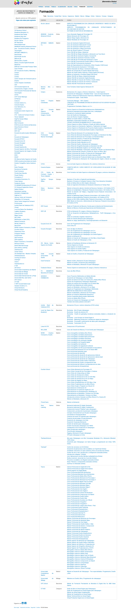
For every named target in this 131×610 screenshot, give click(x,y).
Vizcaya (104, 16)
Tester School (19, 251)
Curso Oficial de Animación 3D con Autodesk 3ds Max (83, 133)
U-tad (16, 266)
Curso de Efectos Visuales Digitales (77, 117)
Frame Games (19, 181)
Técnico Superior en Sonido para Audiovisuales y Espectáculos (85, 130)
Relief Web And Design (21, 245)
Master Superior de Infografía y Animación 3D (80, 546)
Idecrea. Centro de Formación (23, 197)
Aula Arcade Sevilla (20, 56)
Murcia (82, 16)
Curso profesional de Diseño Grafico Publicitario (81, 360)
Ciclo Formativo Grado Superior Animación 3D (80, 87)
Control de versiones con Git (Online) (77, 447)
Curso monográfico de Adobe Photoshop (79, 338)
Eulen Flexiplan (19, 167)
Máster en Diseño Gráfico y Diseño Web (78, 119)
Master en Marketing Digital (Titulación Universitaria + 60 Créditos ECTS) (88, 195)
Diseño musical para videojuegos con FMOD (80, 426)
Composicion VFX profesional (76, 326)
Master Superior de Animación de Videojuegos (80, 540)
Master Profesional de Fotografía (77, 527)
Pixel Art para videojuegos (74, 431)
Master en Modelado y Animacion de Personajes (81, 292)
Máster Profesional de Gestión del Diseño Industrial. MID (84, 155)
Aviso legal (16, 607)
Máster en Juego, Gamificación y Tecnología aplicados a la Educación (87, 220)
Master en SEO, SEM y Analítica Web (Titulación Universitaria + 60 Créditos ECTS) (91, 199)
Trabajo (53, 6)
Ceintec (17, 74)
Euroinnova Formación (21, 169)
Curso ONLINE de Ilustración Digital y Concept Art (81, 56)
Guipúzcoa (71, 16)
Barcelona (50, 16)
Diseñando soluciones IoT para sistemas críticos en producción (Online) (88, 450)
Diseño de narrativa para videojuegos (78, 424)
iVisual (16, 207)
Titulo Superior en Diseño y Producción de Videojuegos (83, 250)
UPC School (18, 280)
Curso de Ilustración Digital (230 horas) (78, 43)
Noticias (47, 6)
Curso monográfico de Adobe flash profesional (80, 336)
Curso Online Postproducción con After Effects (80, 384)
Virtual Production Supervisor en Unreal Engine (80, 598)
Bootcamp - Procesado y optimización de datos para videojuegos (86, 321)
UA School (18, 268)
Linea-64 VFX (18, 213)
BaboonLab (18, 58)
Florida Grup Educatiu (21, 173)
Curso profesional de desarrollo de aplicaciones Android (83, 355)
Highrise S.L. (18, 195)
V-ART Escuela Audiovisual (22, 284)
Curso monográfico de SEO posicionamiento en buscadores (84, 348)
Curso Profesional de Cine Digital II (77, 491)
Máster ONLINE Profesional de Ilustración (79, 83)
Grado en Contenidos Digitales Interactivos (79, 217)
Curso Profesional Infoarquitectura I (77, 509)
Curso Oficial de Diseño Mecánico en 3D (79, 142)
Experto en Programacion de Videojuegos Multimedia (82, 289)
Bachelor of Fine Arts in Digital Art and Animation (81, 179)
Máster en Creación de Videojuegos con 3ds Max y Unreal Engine (86, 238)
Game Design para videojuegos (76, 429)
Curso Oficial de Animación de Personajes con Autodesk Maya (85, 137)
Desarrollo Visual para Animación (76, 422)
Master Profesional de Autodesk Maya (78, 520)
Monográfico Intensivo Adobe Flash (77, 553)
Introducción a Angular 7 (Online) (76, 454)
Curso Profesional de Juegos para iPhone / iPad (81, 505)
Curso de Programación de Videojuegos (78, 224)
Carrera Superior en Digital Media (76, 470)
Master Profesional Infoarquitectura (77, 539)
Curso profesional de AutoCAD (76, 353)
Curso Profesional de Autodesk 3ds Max (79, 483)
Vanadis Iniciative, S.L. (21, 286)
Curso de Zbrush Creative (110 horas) (78, 50)
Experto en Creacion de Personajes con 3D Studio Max (83, 283)
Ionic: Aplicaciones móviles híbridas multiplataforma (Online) (84, 456)
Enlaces (70, 6)
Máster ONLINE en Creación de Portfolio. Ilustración (82, 82)
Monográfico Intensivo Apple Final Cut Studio (80, 555)
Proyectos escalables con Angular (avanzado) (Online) (83, 460)
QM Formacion (19, 237)
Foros (75, 6)
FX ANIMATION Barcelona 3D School (25, 185)
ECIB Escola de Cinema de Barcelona (25, 125)
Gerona (64, 16)
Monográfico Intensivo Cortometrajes (78, 563)
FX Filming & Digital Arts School (24, 187)
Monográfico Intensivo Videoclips (77, 566)
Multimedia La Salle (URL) (22, 219)
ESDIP (16, 157)
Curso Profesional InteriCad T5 (76, 513)
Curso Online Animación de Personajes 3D (79, 369)
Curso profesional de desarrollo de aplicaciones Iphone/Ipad (85, 357)
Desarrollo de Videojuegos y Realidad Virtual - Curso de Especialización (88, 94)
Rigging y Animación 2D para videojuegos (79, 433)
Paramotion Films (20, 231)
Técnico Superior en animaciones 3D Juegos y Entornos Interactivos (87, 268)
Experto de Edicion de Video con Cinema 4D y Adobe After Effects (86, 280)
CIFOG (16, 95)
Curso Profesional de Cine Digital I (77, 489)
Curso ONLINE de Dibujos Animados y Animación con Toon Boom (86, 54)
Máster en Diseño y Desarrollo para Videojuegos (81, 262)
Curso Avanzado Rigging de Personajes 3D (79, 34)
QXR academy (19, 239)
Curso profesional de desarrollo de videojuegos (81, 359)
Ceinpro (17, 72)
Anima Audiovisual (20, 44)
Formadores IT (19, 177)
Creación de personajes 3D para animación (79, 418)
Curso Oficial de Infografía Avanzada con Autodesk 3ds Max (84, 146)
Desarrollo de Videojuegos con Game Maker (80, 278)
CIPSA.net (17, 99)
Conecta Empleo (19, 105)
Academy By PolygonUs (22, 38)
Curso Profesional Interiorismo (76, 515)
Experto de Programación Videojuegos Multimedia (81, 281)
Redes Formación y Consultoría (24, 241)
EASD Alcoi (18, 121)
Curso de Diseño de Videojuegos (76, 115)
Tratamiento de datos (25, 607)
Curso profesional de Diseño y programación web (81, 362)
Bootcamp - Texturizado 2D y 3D (76, 323)
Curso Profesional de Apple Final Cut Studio (80, 481)
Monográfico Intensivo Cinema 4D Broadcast (80, 559)
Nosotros (90, 6)
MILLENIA (18, 217)
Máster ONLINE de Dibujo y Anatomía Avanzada (81, 76)
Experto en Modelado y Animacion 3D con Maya (81, 287)
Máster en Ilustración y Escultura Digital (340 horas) (82, 74)
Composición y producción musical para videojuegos (82, 411)
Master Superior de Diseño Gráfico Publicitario (80, 542)
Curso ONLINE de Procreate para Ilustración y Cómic (82, 59)
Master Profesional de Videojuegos (77, 531)
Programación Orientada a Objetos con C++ (79, 106)
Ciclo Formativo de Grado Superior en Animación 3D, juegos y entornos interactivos (91, 172)
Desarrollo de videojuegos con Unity (77, 420)
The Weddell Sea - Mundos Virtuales (25, 253)
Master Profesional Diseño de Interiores (79, 535)
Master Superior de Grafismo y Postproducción (81, 544)
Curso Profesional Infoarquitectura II (77, 511)
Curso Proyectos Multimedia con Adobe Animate (81, 276)
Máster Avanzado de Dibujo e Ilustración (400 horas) (82, 69)
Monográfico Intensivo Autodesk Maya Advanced (81, 557)
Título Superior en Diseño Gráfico (76, 248)
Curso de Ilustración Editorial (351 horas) (79, 45)
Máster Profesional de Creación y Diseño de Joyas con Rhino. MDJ (86, 151)
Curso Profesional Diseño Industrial (77, 507)
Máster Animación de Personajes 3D (77, 36)
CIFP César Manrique (21, 97)
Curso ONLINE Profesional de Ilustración (79, 63)
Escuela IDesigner (20, 143)
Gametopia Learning (20, 191)
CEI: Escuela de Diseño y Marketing (25, 70)
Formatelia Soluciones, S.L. (22, 179)
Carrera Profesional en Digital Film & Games (80, 469)
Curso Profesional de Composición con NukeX (80, 494)
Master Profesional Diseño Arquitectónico (79, 533)
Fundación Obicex (20, 183)
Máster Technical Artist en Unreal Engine (79, 596)
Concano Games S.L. (20, 103)
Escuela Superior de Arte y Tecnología (26, 149)
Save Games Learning (21, 247)
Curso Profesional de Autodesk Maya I (78, 485)
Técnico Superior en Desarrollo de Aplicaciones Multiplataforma (85, 109)
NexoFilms (18, 225)
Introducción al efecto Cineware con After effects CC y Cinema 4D (86, 397)
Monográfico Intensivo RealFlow (76, 564)
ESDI (16, 155)
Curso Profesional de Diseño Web (77, 498)
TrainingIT (17, 259)
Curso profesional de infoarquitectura (78, 366)
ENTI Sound (18, 129)
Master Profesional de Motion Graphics (78, 529)
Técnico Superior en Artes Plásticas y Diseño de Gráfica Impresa (86, 124)
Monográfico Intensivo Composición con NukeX (81, 561)
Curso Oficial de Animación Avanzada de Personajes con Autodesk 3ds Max (89, 135)
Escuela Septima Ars (21, 147)
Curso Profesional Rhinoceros (76, 516)
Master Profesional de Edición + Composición (80, 526)
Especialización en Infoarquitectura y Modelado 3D (82, 391)
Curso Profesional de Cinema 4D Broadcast (79, 492)
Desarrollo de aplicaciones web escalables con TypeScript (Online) (86, 449)
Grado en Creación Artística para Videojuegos (80, 218)
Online (92, 16)
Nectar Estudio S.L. (20, 223)
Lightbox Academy (20, 211)
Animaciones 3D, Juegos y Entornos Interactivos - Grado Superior (86, 92)
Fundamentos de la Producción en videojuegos (80, 427)
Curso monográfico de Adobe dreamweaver (79, 335)
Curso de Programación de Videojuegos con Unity (81, 232)
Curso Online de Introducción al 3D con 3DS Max (81, 377)
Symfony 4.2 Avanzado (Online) (76, 463)
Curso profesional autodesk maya (77, 351)
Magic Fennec (19, 215)
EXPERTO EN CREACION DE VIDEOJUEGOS (80, 285)
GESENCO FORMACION (21, 193)
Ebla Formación (19, 123)
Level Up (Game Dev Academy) (24, 209)
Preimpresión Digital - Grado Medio (77, 97)
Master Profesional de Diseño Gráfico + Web (80, 524)
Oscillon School (19, 229)
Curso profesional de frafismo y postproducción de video (84, 364)
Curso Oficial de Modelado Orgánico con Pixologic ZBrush (84, 148)
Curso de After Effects (73, 271)
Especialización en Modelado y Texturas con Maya (82, 395)
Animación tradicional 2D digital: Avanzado (79, 405)
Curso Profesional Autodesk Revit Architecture (80, 474)
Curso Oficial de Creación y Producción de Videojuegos (83, 138)
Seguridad (33, 607)
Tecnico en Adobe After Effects (76, 298)
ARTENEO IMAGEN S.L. (21, 52)
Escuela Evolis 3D (20, 141)
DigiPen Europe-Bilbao (21, 119)
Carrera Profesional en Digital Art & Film (78, 467)
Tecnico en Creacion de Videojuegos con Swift (80, 300)
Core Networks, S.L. (20, 107)
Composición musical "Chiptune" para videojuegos (81, 409)
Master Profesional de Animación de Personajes (81, 518)
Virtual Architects (19, 288)
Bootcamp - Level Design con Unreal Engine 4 (80, 317)
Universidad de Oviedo (21, 274)
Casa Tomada (18, 68)
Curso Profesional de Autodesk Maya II (78, 487)
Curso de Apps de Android (74, 229)
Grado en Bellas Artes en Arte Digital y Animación (81, 183)
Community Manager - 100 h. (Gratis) (77, 101)
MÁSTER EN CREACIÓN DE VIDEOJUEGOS (79, 291)
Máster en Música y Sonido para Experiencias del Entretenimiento (86, 208)
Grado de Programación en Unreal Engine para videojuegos (84, 590)
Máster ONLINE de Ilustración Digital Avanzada (81, 78)
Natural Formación (20, 221)
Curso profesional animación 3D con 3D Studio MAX (82, 349)
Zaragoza (110, 16)
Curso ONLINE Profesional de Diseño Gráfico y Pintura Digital (85, 61)
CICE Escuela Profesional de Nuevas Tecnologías (47, 135)
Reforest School (19, 243)
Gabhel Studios (19, 189)
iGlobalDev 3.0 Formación (22, 199)
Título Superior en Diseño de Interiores (78, 247)
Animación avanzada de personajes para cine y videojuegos (84, 111)
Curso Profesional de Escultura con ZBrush (79, 500)
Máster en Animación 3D (74, 236)
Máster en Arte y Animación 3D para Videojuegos (81, 261)
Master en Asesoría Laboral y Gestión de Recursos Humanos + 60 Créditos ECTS (91, 188)
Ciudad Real (57, 16)
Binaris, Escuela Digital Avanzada (24, 62)
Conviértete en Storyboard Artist (76, 414)
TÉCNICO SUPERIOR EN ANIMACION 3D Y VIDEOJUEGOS (84, 122)
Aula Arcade (18, 54)
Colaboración (62, 6)
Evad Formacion (19, 171)
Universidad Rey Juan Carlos (23, 278)
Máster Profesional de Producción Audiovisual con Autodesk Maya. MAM (88, 157)
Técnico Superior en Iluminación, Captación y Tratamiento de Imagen (87, 126)
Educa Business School (21, 127)
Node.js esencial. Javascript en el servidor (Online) (82, 458)
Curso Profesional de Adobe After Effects (79, 476)
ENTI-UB (17, 131)
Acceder (115, 3)
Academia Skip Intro (20, 36)
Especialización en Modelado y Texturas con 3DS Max (83, 393)
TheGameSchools (20, 255)
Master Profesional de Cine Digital (77, 522)
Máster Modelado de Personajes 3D (77, 40)
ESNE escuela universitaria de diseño (25, 161)
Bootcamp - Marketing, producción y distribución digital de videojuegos (88, 319)
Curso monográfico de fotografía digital (78, 342)
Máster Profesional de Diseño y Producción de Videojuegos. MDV (86, 153)
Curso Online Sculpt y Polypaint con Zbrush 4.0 (80, 386)
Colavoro (17, 101)
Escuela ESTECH (19, 139)
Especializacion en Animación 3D (76, 388)
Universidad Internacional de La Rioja (25, 276)
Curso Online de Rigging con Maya (77, 380)
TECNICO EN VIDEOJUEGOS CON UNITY (79, 302)
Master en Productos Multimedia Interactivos (80, 294)
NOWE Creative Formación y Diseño (25, 227)
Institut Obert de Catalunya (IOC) (24, 205)
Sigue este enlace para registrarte (26, 20)
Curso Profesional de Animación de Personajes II (81, 480)
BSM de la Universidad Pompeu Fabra (26, 66)
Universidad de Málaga (21, 272)
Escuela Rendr (19, 145)
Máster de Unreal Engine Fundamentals (78, 592)
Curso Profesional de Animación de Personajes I (81, 478)
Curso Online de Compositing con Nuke (78, 373)
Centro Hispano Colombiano (23, 83)
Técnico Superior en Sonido (75, 245)
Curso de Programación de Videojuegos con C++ (81, 230)
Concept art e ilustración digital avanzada (79, 113)
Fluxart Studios (19, 175)
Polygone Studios (20, 233)
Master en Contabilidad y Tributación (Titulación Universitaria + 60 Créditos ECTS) (90, 190)
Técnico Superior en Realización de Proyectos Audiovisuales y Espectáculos (89, 128)
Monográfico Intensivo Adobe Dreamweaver (80, 551)
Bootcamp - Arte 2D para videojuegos (78, 310)
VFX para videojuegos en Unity (76, 435)
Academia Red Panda (21, 34)
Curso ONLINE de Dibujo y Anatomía (77, 52)
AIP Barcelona (19, 42)
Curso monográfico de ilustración (76, 344)
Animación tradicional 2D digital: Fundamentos (80, 407)
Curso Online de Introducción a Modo (78, 375)
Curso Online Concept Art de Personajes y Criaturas (82, 371)
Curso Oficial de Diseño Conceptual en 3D (79, 140)
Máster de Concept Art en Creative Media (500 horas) (82, 70)
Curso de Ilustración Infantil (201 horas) (78, 47)
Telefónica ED (19, 249)
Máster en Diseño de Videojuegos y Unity (79, 240)
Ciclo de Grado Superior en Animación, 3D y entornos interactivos (86, 164)
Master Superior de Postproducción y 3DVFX (80, 548)
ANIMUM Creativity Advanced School (25, 46)
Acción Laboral (19, 40)
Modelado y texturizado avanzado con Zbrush (80, 120)
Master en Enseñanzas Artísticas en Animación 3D (81, 243)
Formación (82, 6)
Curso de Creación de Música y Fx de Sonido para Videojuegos (85, 330)
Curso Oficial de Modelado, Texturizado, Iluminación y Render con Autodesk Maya (91, 149)
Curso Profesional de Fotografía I (77, 502)
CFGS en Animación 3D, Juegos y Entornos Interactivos (83, 211)
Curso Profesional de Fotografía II (77, 504)
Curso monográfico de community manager (79, 340)
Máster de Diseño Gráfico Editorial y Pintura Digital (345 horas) (85, 72)
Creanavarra (18, 109)
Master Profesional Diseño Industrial (78, 537)
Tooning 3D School (20, 257)
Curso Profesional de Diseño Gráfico (77, 496)
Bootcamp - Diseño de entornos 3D (77, 312)
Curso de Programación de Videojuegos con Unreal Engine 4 (84, 234)
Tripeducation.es (19, 263)
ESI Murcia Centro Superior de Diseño (26, 159)
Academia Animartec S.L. (22, 32)
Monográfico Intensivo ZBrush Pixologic (79, 568)
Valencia (98, 16)
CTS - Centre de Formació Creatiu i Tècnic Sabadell (47, 174)
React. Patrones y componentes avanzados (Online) (82, 462)
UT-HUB (17, 282)
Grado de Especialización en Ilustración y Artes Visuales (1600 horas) (87, 65)
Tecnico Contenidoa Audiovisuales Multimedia (80, 296)
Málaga (87, 16)
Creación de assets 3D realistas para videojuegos (81, 416)
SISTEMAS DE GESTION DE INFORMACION (80, 31)
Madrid (77, 16)
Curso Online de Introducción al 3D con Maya (80, 378)
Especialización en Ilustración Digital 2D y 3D (80, 389)
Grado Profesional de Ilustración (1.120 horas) (80, 67)
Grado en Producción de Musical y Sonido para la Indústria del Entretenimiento (90, 206)
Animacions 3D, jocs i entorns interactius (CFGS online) (83, 305)
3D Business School (20, 30)
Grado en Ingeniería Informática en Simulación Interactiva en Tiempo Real (88, 185)
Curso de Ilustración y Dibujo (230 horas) (79, 48)
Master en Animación (73, 402)
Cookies (38, 607)
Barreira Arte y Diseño (21, 60)
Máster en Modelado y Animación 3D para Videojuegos (83, 264)
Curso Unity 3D (71, 225)
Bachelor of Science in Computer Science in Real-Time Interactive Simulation (89, 181)
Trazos (17, 261)
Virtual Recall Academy (21, 290)
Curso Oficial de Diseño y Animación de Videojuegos (82, 144)
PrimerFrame (18, 235)
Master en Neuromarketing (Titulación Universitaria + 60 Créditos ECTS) (88, 197)
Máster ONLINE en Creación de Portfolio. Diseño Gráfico (83, 80)
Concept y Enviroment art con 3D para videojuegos (81, 413)
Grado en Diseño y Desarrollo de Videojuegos (80, 254)
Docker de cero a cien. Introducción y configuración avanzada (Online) (87, 452)
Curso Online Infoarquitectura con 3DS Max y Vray (81, 382)
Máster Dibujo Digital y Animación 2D (78, 38)
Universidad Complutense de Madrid (25, 270)
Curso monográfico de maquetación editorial (80, 346)
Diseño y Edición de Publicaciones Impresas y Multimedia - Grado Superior (89, 95)
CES (16, 85)
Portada (40, 6)
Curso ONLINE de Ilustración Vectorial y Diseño (81, 58)
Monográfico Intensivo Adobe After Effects (79, 550)
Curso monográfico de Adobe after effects (79, 333)
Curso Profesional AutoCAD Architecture (79, 472)
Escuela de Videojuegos (22, 137)
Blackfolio (17, 64)
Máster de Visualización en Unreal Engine (79, 594)
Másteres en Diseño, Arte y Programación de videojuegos (84, 578)
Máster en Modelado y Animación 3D (78, 399)
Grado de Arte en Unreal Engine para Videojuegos (81, 588)
